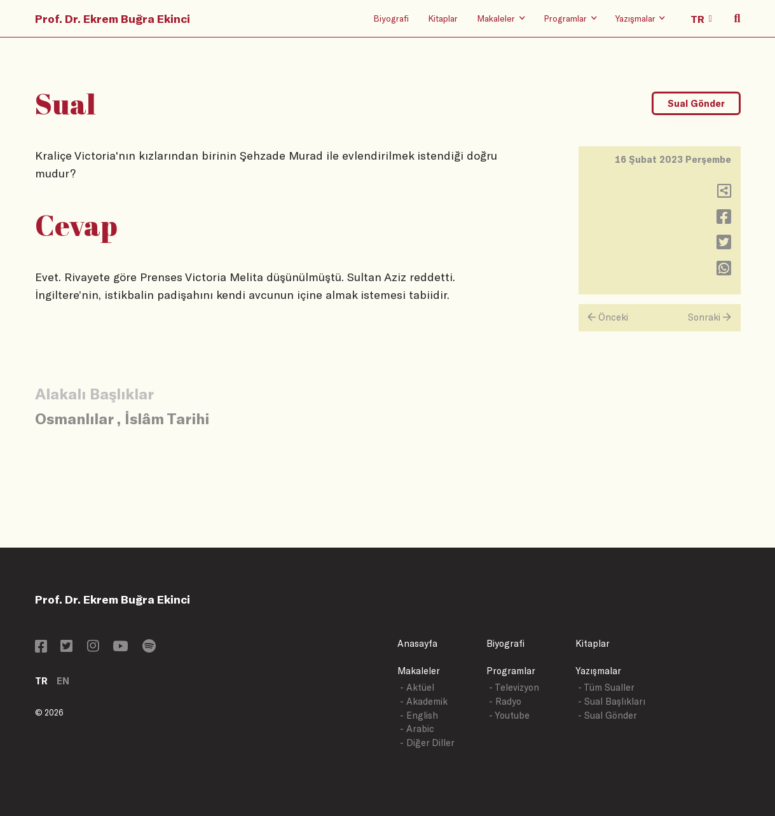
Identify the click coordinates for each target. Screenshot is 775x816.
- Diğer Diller (427, 742)
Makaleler (418, 670)
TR (41, 680)
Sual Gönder (696, 103)
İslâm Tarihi (167, 418)
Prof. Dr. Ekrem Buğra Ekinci (112, 18)
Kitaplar (443, 18)
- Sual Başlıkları (611, 701)
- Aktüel (417, 687)
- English (419, 715)
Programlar (510, 670)
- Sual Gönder (607, 715)
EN (63, 680)
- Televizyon (514, 687)
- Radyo (505, 701)
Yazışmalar (598, 670)
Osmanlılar (74, 418)
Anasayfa (417, 643)
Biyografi (391, 18)
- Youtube (509, 715)
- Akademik (424, 701)
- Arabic (417, 728)
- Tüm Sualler (606, 687)
